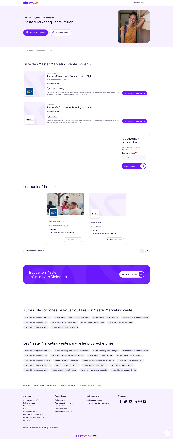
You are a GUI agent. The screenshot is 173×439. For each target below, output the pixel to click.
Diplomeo (26, 385)
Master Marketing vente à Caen (92, 322)
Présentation (40, 51)
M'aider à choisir (60, 33)
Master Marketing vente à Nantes (124, 370)
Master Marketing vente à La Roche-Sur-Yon (67, 355)
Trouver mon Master (35, 33)
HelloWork (42, 428)
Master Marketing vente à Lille (121, 365)
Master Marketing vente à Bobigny (105, 317)
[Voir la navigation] (147, 3)
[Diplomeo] (31, 3)
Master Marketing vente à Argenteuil (65, 327)
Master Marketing (52, 385)
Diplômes (35, 385)
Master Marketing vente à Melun (128, 355)
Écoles (50, 51)
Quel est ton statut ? (129, 154)
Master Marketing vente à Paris (36, 327)
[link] (81, 436)
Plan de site (27, 420)
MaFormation (54, 428)
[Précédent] (142, 252)
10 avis (64, 80)
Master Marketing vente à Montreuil (135, 317)
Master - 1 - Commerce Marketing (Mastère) (69, 108)
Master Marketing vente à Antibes (64, 370)
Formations (29, 51)
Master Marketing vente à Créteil (120, 322)
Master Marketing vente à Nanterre (64, 322)
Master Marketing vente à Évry (36, 322)
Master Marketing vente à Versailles (37, 317)
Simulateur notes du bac (63, 411)
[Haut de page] (167, 433)
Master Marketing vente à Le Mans (100, 355)
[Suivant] (147, 252)
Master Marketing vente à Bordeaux (38, 365)
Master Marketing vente (67, 385)
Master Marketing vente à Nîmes (66, 360)
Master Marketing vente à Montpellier (94, 370)
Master (42, 385)
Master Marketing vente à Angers (130, 360)
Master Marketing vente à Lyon (36, 370)
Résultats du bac (61, 409)
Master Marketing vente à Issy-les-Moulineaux (71, 317)
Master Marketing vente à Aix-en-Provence (98, 360)
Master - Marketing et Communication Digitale (71, 77)
